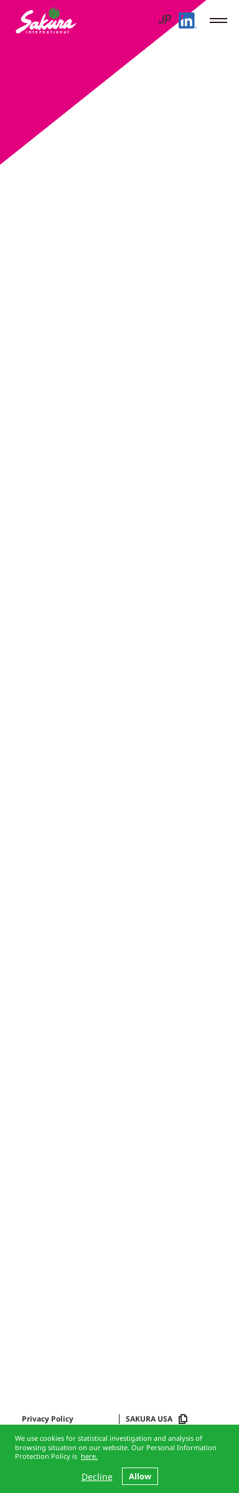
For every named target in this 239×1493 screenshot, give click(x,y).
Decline (97, 1476)
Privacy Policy (47, 1419)
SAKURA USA (156, 1419)
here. (89, 1456)
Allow (140, 1476)
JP (164, 21)
